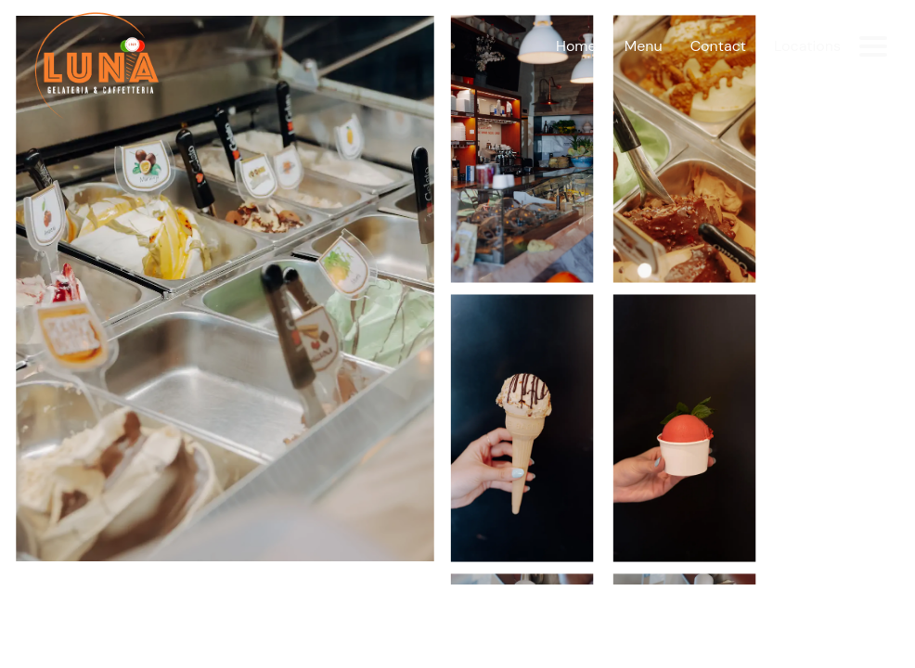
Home (576, 46)
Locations (807, 46)
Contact (718, 46)
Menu (644, 46)
